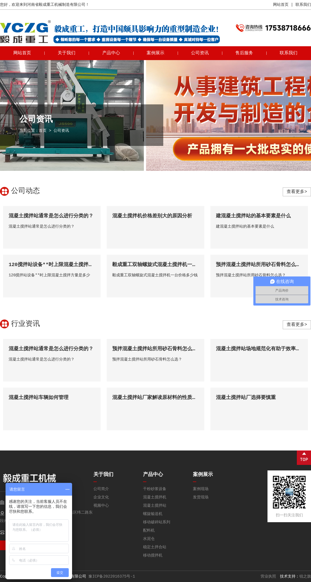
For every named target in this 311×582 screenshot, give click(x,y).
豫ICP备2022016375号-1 (111, 576)
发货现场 (200, 497)
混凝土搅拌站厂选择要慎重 (246, 397)
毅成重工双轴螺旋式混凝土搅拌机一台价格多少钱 (167, 264)
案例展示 (155, 53)
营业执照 (268, 576)
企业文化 (101, 497)
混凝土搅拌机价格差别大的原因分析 (152, 216)
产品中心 (111, 53)
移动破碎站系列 (156, 522)
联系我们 (303, 4)
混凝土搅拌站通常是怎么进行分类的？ (51, 216)
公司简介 (101, 489)
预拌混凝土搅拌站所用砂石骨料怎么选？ (261, 264)
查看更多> (297, 191)
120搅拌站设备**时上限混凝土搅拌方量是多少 (61, 264)
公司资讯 (200, 53)
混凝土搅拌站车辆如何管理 (38, 397)
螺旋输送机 (152, 514)
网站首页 (281, 4)
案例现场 (200, 489)
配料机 (149, 530)
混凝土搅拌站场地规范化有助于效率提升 (261, 349)
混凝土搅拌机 (154, 497)
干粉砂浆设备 (154, 489)
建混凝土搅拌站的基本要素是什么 (253, 216)
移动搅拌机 (152, 555)
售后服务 (244, 53)
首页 (43, 130)
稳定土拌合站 (154, 547)
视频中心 (101, 505)
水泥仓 (149, 539)
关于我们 (66, 53)
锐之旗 (305, 576)
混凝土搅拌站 (154, 505)
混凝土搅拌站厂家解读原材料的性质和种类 (159, 397)
